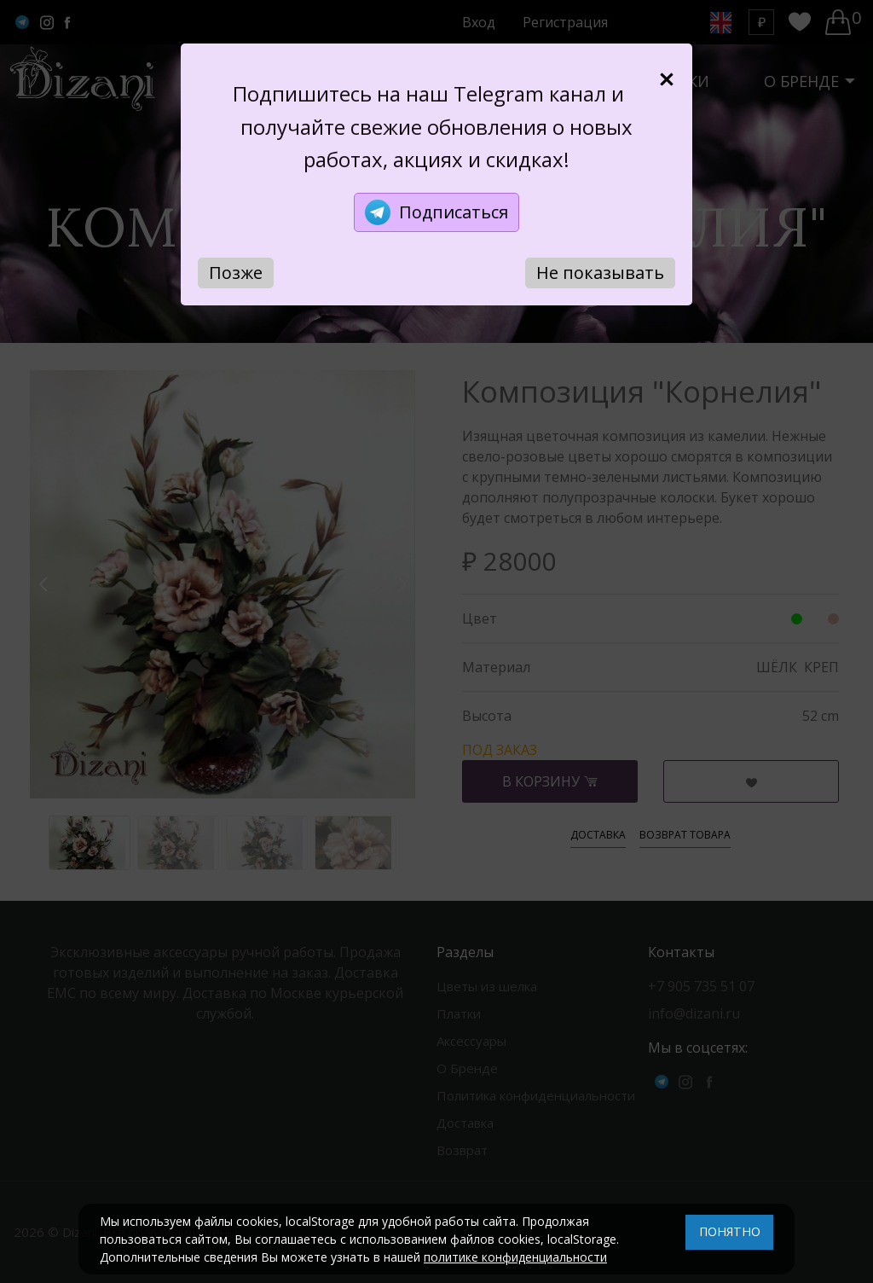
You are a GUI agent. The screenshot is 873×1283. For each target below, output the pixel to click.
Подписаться (436, 212)
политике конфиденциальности (515, 1257)
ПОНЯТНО (729, 1231)
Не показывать (600, 272)
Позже (236, 272)
